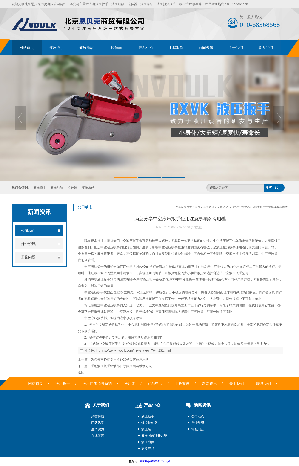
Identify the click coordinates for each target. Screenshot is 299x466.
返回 (81, 372)
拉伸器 (132, 4)
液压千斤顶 (187, 4)
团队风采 (97, 423)
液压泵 (129, 383)
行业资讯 (197, 423)
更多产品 (147, 448)
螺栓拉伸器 (149, 423)
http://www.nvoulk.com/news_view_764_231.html (136, 350)
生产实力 (97, 429)
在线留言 (97, 435)
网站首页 (26, 48)
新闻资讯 (206, 48)
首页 (197, 207)
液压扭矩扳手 (166, 4)
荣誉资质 (97, 416)
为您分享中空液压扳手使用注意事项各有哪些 (260, 207)
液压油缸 (117, 4)
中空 (123, 241)
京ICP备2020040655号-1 (155, 461)
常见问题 (197, 429)
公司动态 (222, 207)
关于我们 (235, 48)
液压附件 (147, 442)
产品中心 (146, 48)
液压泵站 (146, 4)
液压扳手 (101, 4)
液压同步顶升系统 (97, 383)
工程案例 (176, 48)
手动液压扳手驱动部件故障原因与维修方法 (121, 366)
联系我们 (265, 48)
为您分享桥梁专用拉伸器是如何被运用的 (120, 359)
